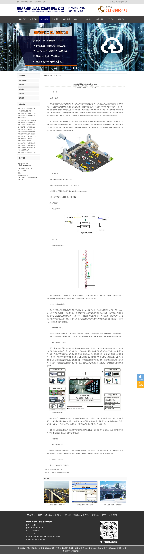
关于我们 (118, 2)
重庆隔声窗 (75, 548)
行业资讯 (99, 19)
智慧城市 (21, 89)
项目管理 (66, 19)
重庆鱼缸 (84, 548)
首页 (52, 75)
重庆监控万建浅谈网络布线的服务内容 (27, 131)
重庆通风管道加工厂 (73, 551)
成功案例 (44, 19)
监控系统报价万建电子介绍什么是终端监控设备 (27, 152)
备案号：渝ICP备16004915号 (35, 539)
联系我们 (121, 19)
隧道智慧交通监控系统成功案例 (113, 505)
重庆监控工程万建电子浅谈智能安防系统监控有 (27, 124)
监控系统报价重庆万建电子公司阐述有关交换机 (27, 113)
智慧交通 (21, 85)
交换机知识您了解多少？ (24, 140)
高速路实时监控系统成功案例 (56, 505)
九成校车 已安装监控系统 (25, 138)
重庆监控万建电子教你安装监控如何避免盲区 (27, 136)
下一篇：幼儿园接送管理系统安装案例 (57, 472)
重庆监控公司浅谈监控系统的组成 (27, 120)
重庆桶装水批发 (33, 548)
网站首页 (22, 19)
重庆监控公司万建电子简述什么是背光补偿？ (27, 108)
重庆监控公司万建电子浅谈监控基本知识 (27, 134)
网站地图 (124, 2)
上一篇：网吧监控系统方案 (53, 469)
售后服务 (88, 19)
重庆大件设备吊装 (96, 548)
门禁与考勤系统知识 (23, 150)
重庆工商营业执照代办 (61, 548)
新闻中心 (77, 19)
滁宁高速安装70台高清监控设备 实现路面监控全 (27, 127)
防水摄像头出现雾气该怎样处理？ (27, 143)
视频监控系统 (23, 80)
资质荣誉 (55, 19)
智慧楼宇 (21, 98)
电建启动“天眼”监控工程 (24, 111)
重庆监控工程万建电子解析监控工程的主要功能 (27, 115)
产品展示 (33, 19)
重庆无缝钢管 (46, 548)
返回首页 (112, 2)
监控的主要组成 (22, 118)
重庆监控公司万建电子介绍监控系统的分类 (27, 129)
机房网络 (21, 93)
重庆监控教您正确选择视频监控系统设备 (27, 147)
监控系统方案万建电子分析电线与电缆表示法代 (27, 122)
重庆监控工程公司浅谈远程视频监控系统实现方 (27, 145)
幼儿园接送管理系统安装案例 (84, 505)
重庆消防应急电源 (111, 548)
